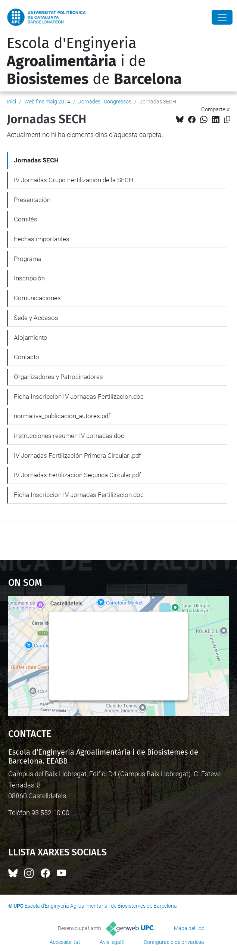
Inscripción (29, 278)
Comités (25, 219)
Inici (11, 102)
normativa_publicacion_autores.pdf (62, 416)
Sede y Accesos (36, 317)
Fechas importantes (41, 239)
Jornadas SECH (36, 160)
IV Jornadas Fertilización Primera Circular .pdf (77, 455)
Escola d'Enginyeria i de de (94, 61)
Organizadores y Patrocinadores (58, 376)
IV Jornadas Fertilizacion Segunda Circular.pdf (77, 475)
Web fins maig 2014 (47, 102)
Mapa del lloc (189, 928)
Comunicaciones (37, 298)
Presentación (32, 199)
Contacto (26, 357)
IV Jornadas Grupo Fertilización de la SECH (73, 180)
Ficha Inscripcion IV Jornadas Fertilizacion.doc (79, 396)
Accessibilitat (65, 942)
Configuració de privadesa (174, 942)
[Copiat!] (227, 119)
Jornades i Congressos (104, 102)
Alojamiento (30, 337)
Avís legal (110, 942)
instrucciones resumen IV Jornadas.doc (69, 435)
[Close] (222, 17)
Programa (27, 258)
